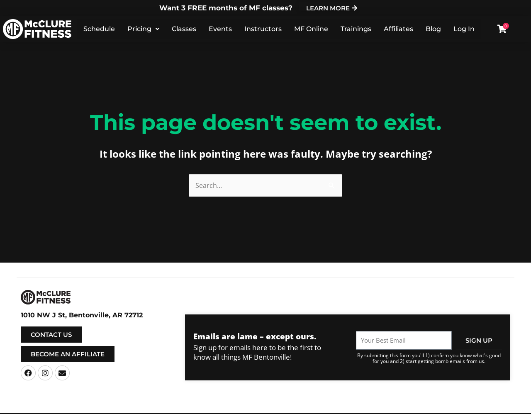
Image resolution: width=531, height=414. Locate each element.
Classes (184, 29)
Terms (311, 406)
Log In (464, 29)
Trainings (356, 29)
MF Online (311, 29)
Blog (433, 29)
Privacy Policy (339, 406)
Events (220, 29)
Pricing (143, 29)
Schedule (99, 29)
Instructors (263, 29)
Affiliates (398, 29)
